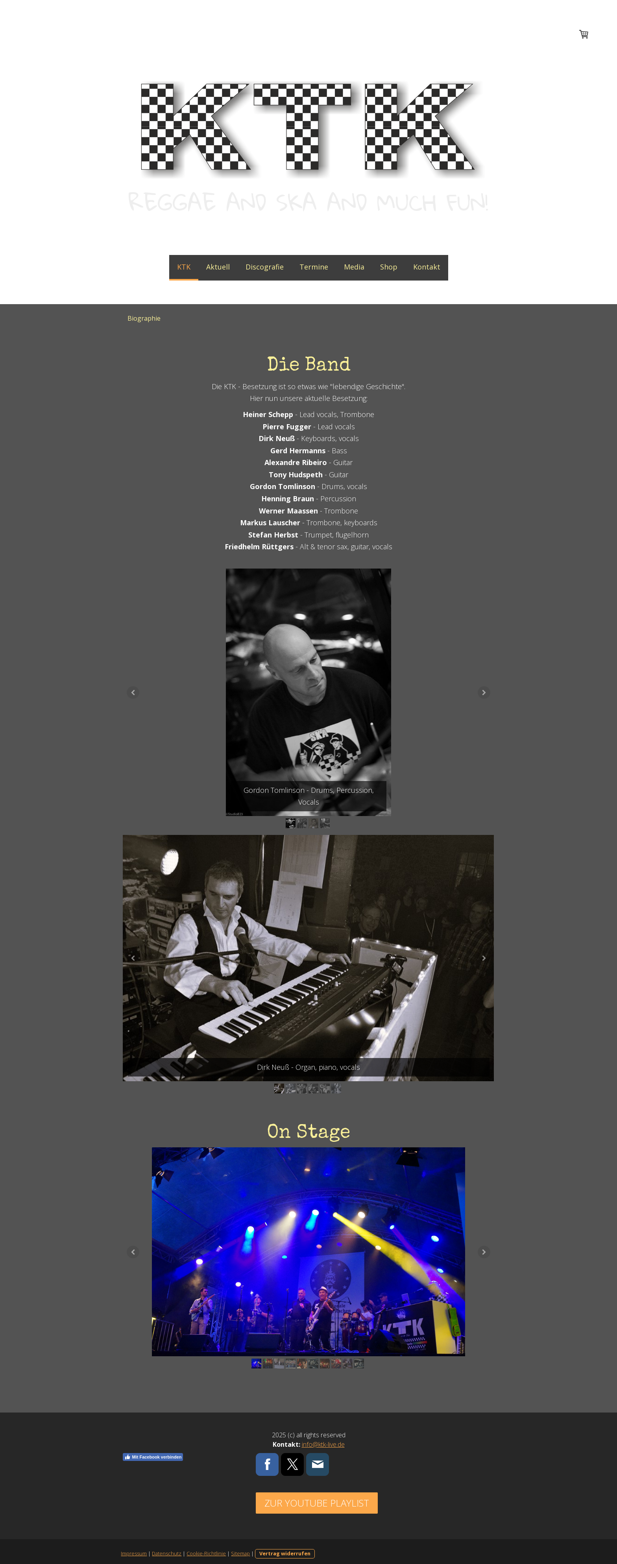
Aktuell (218, 266)
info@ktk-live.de (323, 1449)
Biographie (144, 318)
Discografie (265, 266)
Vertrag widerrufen (283, 1558)
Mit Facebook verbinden (151, 1462)
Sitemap (239, 1558)
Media (354, 266)
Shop (388, 266)
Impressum (133, 1558)
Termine (313, 266)
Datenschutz (165, 1558)
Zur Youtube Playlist (316, 1507)
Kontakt (426, 266)
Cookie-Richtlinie (205, 1558)
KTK (183, 266)
